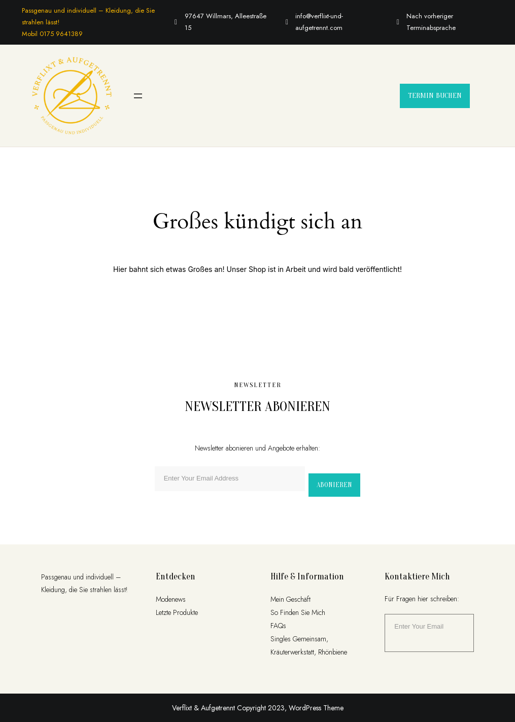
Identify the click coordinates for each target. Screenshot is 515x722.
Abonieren (334, 484)
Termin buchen (435, 95)
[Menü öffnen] (138, 96)
